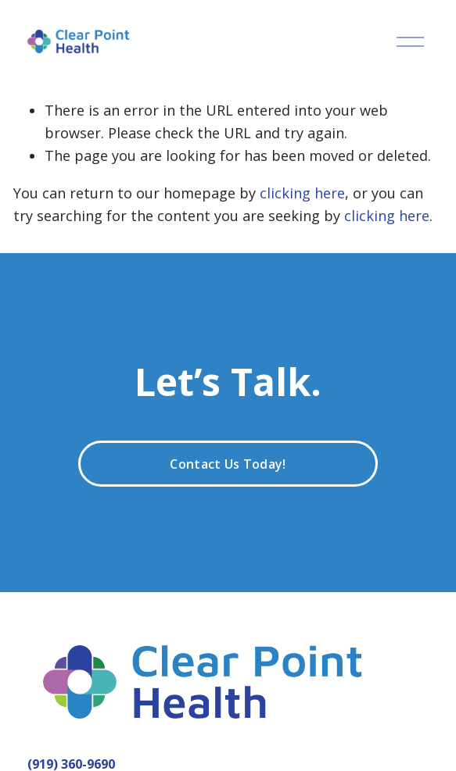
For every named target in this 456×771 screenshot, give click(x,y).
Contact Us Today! (227, 464)
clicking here (302, 193)
